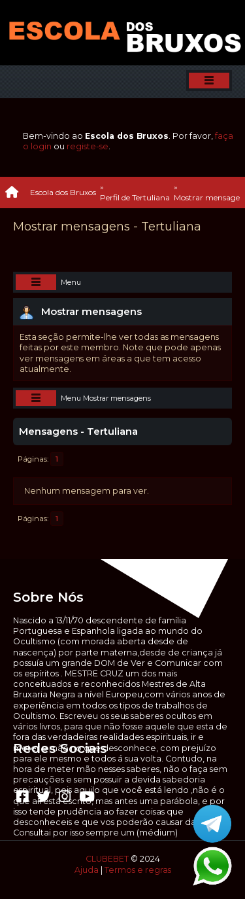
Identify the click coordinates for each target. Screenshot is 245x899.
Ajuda (86, 870)
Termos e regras (138, 870)
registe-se (87, 146)
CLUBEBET (107, 859)
